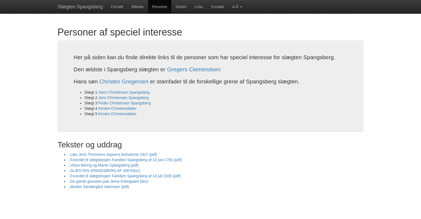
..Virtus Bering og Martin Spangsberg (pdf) (103, 165)
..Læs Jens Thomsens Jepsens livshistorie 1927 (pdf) (112, 154)
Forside (117, 7)
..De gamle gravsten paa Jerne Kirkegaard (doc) (108, 181)
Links (199, 7)
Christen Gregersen (123, 81)
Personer (160, 7)
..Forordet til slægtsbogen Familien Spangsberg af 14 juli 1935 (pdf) (124, 176)
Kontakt (217, 7)
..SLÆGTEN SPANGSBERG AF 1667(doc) (104, 170)
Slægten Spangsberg (80, 6)
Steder (180, 7)
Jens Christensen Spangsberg (123, 98)
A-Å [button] (237, 7)
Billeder (138, 7)
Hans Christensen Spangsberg (124, 92)
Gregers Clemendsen (194, 69)
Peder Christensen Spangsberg (124, 103)
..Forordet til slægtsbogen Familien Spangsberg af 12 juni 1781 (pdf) (125, 160)
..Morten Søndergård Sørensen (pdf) (98, 187)
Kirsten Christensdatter (117, 108)
